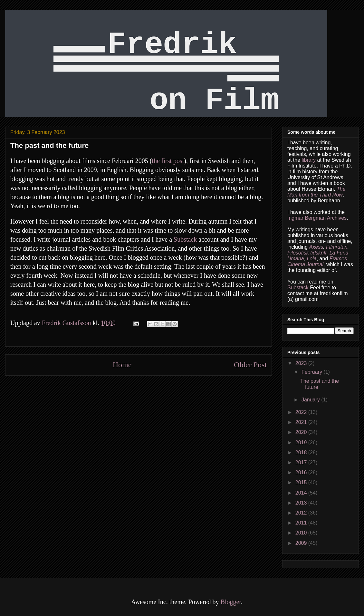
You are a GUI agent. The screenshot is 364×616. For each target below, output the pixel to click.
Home (122, 365)
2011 (301, 522)
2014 (301, 493)
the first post (168, 160)
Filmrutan (337, 247)
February (312, 372)
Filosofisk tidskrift (307, 252)
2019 (301, 442)
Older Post (250, 365)
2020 (301, 432)
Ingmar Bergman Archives (317, 218)
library (309, 160)
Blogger (231, 601)
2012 (301, 512)
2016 (301, 472)
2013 (301, 502)
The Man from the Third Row (316, 191)
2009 (301, 543)
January (311, 399)
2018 (301, 452)
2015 (301, 482)
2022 (301, 412)
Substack (185, 239)
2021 (301, 422)
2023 (301, 363)
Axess (316, 247)
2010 (301, 532)
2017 (301, 462)
